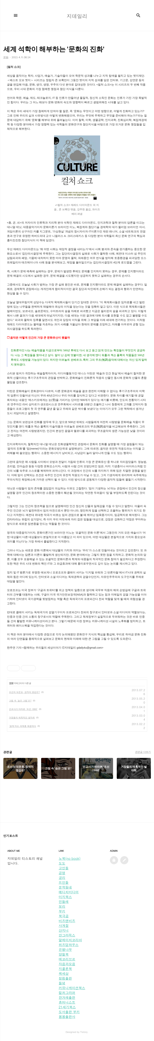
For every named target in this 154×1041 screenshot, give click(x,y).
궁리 (62, 877)
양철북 (64, 954)
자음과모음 (67, 964)
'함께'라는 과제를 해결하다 (22, 725)
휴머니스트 (67, 1002)
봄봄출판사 (67, 1016)
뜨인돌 (64, 882)
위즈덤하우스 (69, 944)
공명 (62, 873)
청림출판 (65, 978)
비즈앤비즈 (67, 920)
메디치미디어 (69, 892)
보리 (62, 906)
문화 (11, 683)
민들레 (64, 901)
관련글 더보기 (143, 752)
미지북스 (65, 896)
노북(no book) (69, 858)
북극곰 (64, 916)
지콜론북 (65, 968)
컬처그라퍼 (67, 992)
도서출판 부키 (69, 1011)
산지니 (64, 930)
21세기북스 (67, 1007)
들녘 (62, 983)
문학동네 (65, 887)
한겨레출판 (67, 997)
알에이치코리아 (70, 940)
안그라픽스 (67, 935)
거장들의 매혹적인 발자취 (22, 717)
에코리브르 (67, 959)
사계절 (64, 925)
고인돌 (64, 868)
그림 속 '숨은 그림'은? (20, 700)
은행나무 (65, 949)
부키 (62, 911)
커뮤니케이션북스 (72, 988)
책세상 (64, 973)
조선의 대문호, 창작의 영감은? (24, 692)
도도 (62, 863)
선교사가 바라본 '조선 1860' (23, 709)
